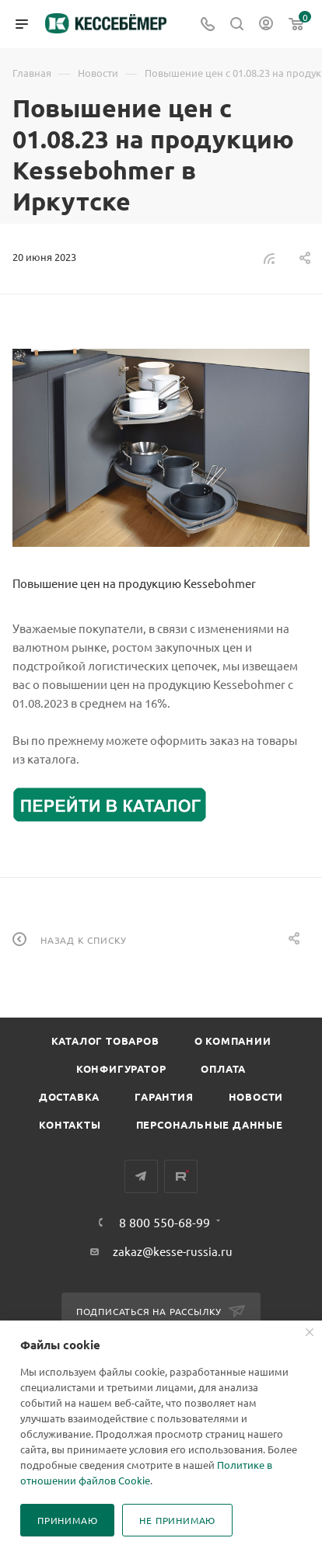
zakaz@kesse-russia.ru (173, 1251)
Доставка (69, 1096)
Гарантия (164, 1096)
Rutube (181, 1176)
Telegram (141, 1176)
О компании (232, 1040)
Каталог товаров (105, 1040)
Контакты (69, 1124)
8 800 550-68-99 (164, 1222)
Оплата (223, 1068)
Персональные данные (209, 1124)
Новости (256, 1096)
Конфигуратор (121, 1068)
